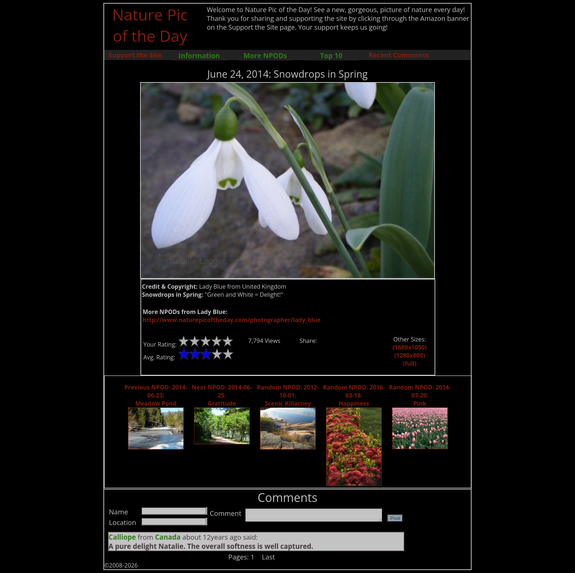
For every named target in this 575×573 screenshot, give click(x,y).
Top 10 (331, 55)
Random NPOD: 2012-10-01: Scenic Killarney (288, 395)
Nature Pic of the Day (150, 25)
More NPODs (265, 55)
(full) (409, 363)
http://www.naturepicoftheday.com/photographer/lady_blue (232, 320)
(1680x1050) (409, 347)
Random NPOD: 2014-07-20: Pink (420, 395)
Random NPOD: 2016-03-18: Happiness (354, 395)
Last (268, 556)
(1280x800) (409, 355)
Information (199, 55)
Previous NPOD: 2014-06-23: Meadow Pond (155, 395)
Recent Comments (399, 55)
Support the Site (135, 55)
